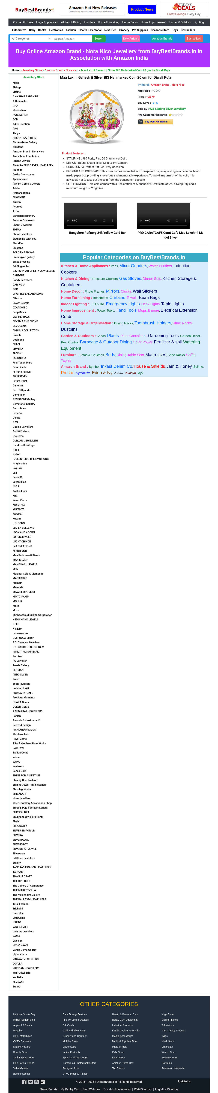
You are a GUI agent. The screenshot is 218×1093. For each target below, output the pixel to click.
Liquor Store (69, 1046)
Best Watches (91, 1089)
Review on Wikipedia (173, 1068)
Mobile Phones (170, 1019)
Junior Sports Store (23, 1057)
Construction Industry (117, 1089)
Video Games (20, 1068)
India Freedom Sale (24, 1019)
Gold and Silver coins (74, 1030)
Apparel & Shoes (22, 1025)
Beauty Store (20, 1052)
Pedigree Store (71, 1068)
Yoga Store (168, 1014)
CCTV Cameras (22, 1041)
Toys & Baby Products (174, 1030)
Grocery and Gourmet (74, 1036)
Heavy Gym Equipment (125, 1019)
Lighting (199, 22)
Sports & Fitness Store (75, 1057)
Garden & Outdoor (180, 22)
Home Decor (130, 22)
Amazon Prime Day (122, 1063)
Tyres (165, 1036)
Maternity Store (21, 1046)
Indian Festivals (71, 1052)
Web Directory (143, 1089)
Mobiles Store (70, 1041)
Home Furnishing (108, 22)
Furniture (89, 22)
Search (99, 38)
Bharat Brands (48, 1089)
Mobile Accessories (122, 1036)
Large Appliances (47, 22)
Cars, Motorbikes (22, 1036)
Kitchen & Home (23, 22)
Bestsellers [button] (194, 38)
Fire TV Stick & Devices (76, 1019)
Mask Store (168, 1041)
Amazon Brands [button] (162, 38)
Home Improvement (153, 22)
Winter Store (168, 1052)
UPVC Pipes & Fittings (75, 1073)
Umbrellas (167, 1046)
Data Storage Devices (75, 1014)
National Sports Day (24, 1014)
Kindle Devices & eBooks (126, 1030)
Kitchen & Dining (71, 22)
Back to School (21, 1073)
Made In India (119, 1046)
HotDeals (167, 1063)
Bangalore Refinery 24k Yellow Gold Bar (97, 233)
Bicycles (17, 1030)
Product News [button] (142, 9)
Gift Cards (68, 1025)
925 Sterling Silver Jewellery (167, 108)
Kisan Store (118, 1057)
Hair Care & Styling (23, 1063)
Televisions (168, 1025)
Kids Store (118, 1052)
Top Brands (118, 1068)
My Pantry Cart (70, 1089)
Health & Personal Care (125, 1014)
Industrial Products (122, 1025)
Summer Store (169, 1057)
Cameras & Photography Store (79, 1063)
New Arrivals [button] (131, 38)
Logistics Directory (166, 1089)
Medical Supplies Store (124, 1041)
